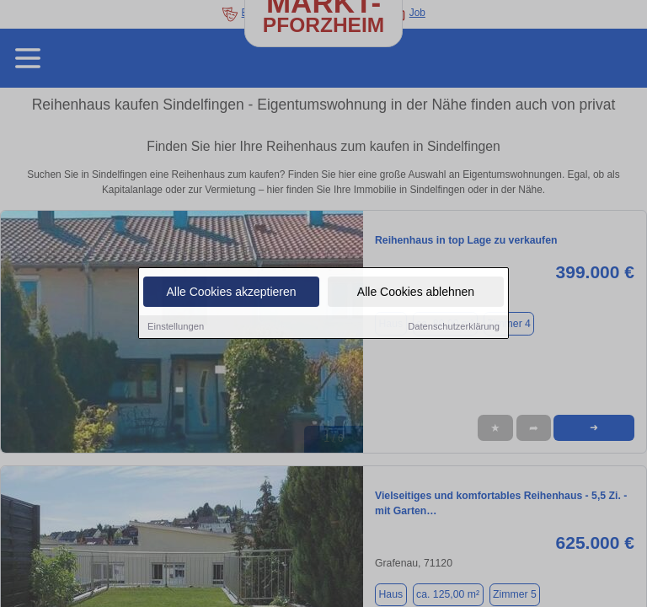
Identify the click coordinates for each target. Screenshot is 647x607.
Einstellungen (175, 327)
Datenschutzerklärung (454, 327)
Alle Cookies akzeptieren (231, 292)
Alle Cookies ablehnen (415, 292)
